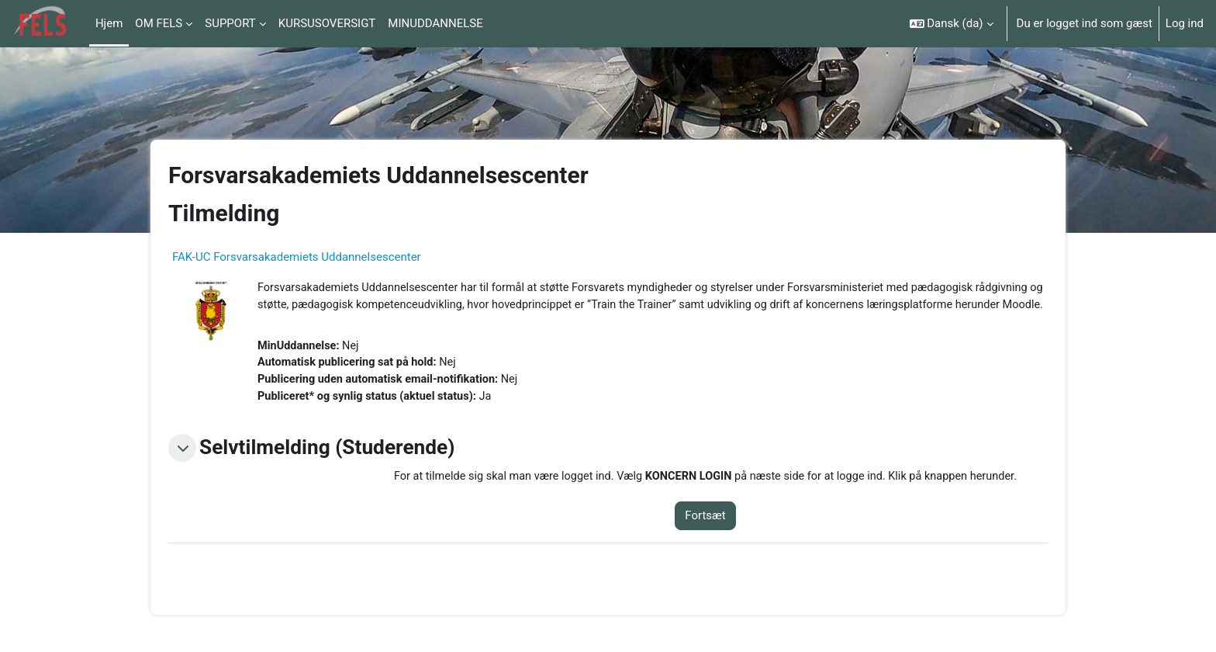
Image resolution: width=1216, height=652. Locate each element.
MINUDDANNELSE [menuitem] (435, 23)
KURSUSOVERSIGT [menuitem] (327, 23)
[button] (952, 23)
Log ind (1185, 23)
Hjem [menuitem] (109, 23)
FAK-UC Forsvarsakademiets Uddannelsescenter (296, 257)
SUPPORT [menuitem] (230, 23)
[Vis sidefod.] (1177, 613)
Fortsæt (716, 538)
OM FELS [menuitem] (158, 23)
